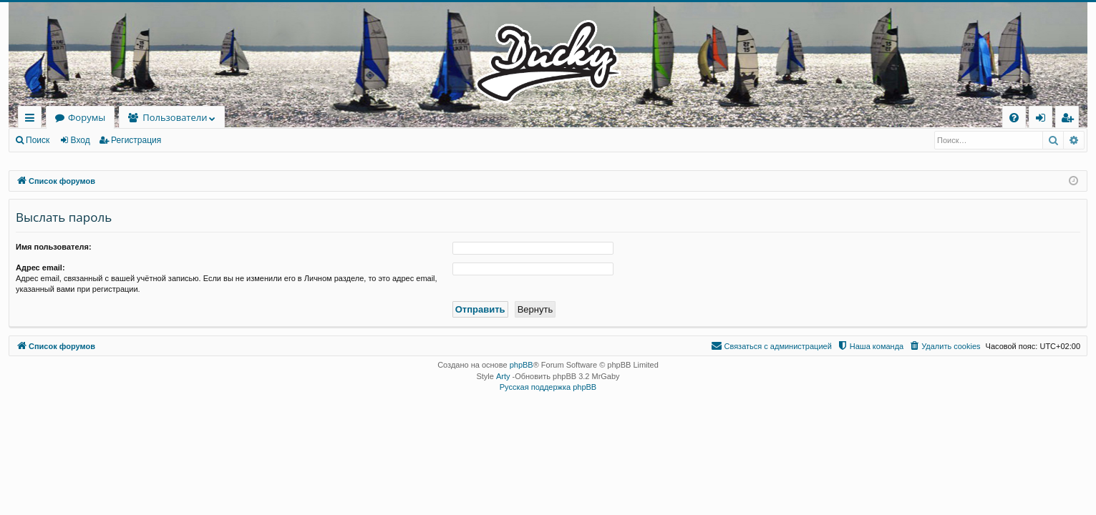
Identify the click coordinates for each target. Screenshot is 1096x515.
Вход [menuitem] (1043, 120)
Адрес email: (40, 267)
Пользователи (174, 117)
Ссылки (32, 120)
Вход (80, 140)
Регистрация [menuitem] (1070, 120)
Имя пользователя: (54, 246)
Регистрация (136, 140)
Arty (503, 376)
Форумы (86, 117)
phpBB (521, 364)
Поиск (37, 140)
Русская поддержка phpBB (548, 387)
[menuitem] (1014, 118)
